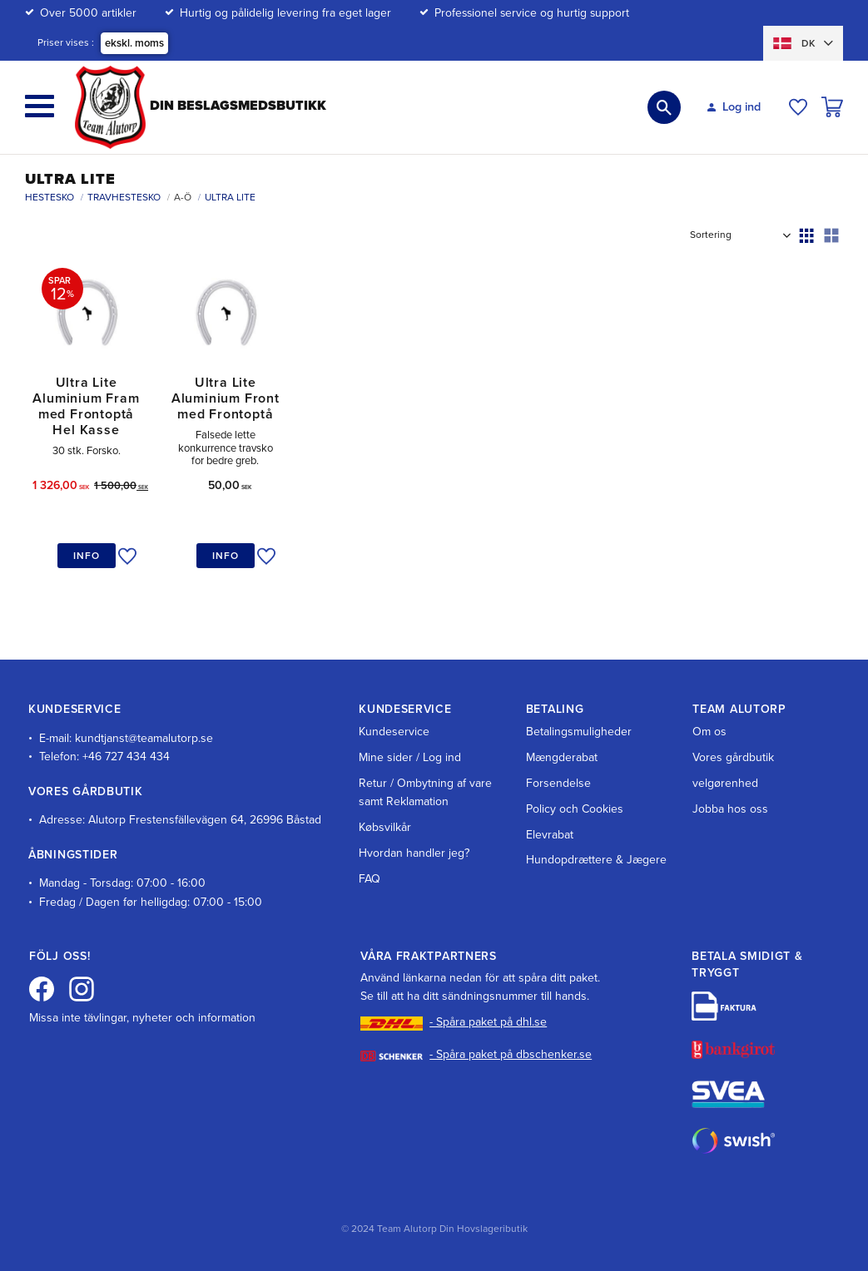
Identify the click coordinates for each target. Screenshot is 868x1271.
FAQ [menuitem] (369, 879)
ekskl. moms (134, 43)
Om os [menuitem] (709, 732)
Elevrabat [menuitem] (549, 835)
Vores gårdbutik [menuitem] (733, 757)
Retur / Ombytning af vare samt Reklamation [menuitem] (425, 792)
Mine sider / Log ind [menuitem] (410, 757)
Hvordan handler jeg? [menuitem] (414, 853)
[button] (39, 106)
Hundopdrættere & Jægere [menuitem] (596, 860)
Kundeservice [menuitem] (394, 732)
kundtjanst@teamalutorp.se (144, 738)
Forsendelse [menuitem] (558, 783)
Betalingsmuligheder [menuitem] (579, 732)
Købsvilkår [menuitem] (385, 827)
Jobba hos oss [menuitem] (730, 809)
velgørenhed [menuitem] (725, 783)
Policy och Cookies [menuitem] (574, 809)
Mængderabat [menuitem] (562, 757)
